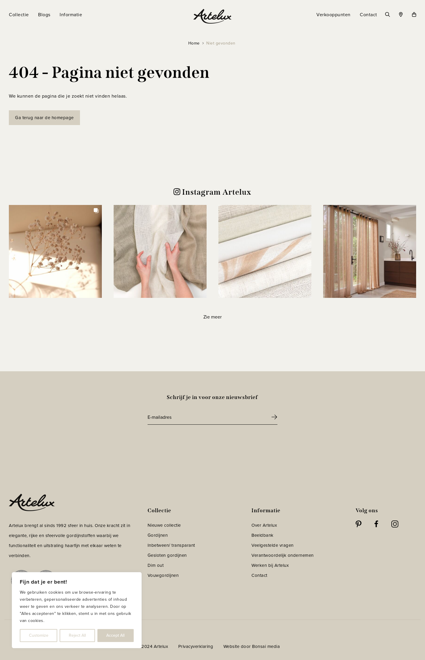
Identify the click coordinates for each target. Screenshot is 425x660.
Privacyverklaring (195, 646)
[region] (77, 610)
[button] (55, 251)
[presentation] (192, 440)
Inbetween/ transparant (171, 545)
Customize (38, 635)
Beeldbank (262, 535)
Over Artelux (264, 525)
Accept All (115, 635)
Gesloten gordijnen (167, 555)
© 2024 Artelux (152, 646)
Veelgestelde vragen (272, 545)
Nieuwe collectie (164, 525)
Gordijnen (158, 535)
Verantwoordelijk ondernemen (282, 555)
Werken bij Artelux (270, 565)
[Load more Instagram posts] (212, 317)
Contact (259, 575)
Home (194, 43)
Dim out (156, 565)
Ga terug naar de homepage (44, 117)
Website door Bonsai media (251, 646)
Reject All (77, 635)
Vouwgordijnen (163, 575)
